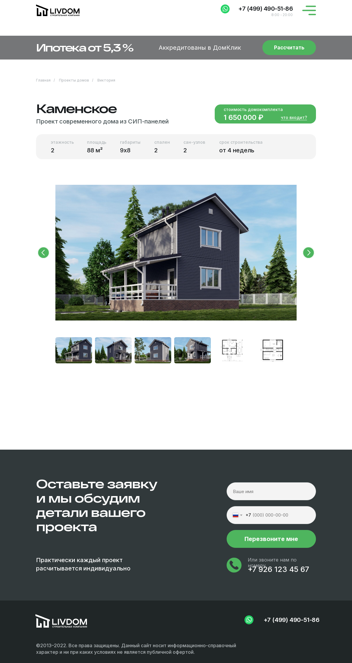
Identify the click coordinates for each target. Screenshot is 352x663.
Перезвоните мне (271, 538)
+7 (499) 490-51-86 (265, 8)
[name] (271, 491)
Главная (43, 80)
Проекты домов (74, 80)
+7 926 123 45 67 (278, 569)
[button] (176, 48)
